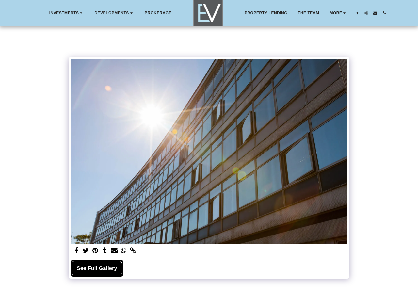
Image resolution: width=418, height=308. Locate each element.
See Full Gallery (97, 268)
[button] (66, 13)
